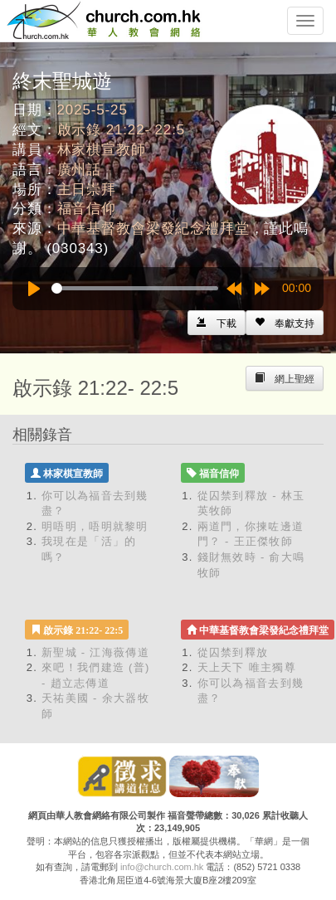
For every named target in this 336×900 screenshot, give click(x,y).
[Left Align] (285, 322)
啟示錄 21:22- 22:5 (121, 130)
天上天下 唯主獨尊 (246, 667)
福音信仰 (86, 208)
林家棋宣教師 (101, 150)
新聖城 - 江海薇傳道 (95, 652)
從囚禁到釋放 (233, 652)
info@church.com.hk (161, 867)
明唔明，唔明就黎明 (95, 526)
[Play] (34, 288)
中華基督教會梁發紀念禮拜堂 (153, 228)
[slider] (134, 288)
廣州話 (79, 170)
